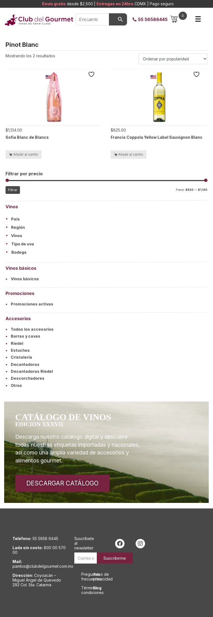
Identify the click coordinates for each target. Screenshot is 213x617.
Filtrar (12, 190)
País (15, 219)
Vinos (16, 236)
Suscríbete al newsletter (84, 543)
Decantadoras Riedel (29, 371)
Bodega (19, 252)
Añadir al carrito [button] (25, 154)
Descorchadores (25, 378)
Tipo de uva (22, 244)
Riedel (14, 343)
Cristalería (19, 357)
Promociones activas (30, 304)
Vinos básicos (22, 278)
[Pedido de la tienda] (172, 58)
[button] (106, 218)
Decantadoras (23, 364)
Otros (14, 385)
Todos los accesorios (30, 329)
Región (18, 227)
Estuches (18, 350)
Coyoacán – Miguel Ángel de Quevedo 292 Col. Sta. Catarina (36, 580)
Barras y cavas (23, 336)
